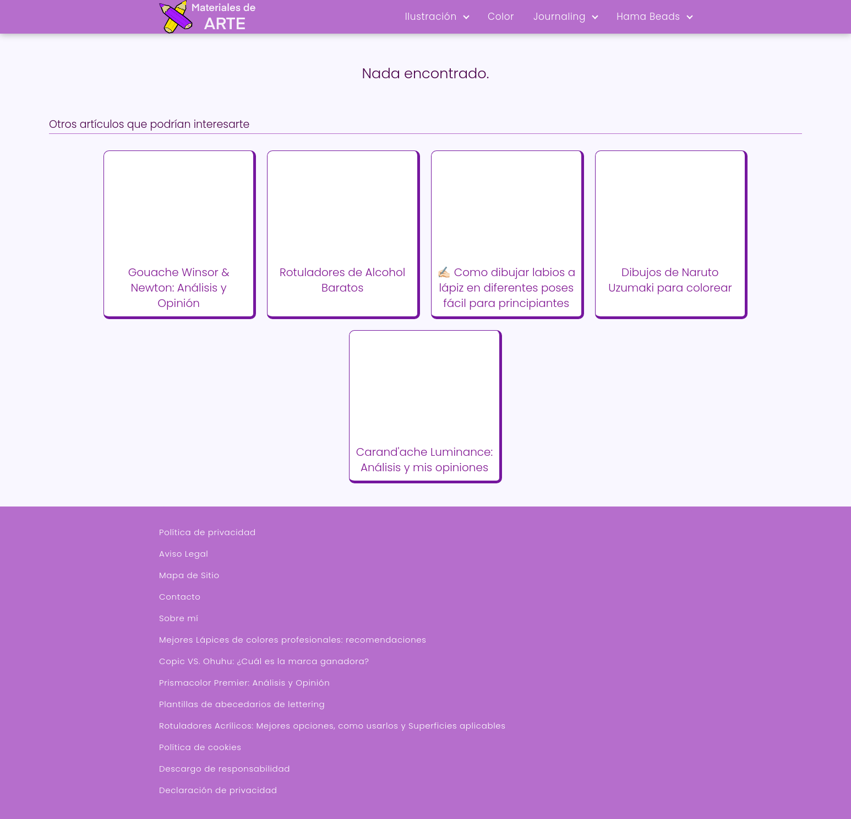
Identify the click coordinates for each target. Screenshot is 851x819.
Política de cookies (200, 747)
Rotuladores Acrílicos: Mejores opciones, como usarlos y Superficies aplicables (332, 725)
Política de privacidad (207, 532)
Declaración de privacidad (218, 790)
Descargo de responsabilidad (224, 768)
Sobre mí (178, 618)
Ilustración (431, 16)
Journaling (559, 16)
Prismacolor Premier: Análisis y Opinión (244, 682)
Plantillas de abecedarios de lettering (242, 704)
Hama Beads (648, 16)
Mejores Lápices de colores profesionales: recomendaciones (293, 639)
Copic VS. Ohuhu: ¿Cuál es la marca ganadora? (264, 661)
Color (501, 16)
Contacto (180, 596)
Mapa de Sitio (189, 575)
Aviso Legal (183, 553)
